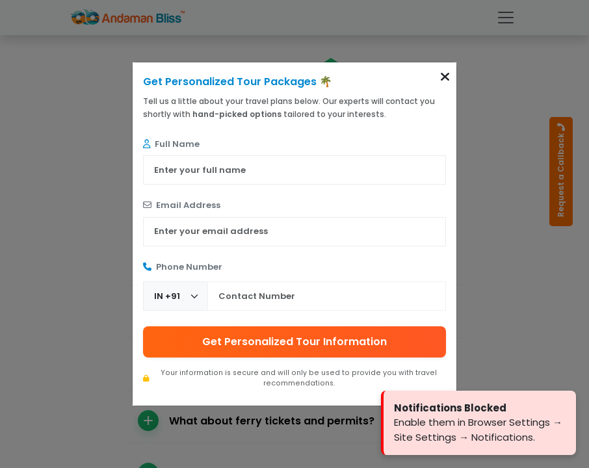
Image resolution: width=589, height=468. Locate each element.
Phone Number (182, 267)
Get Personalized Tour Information (294, 341)
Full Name (171, 144)
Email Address (181, 205)
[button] (445, 76)
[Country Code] (175, 296)
